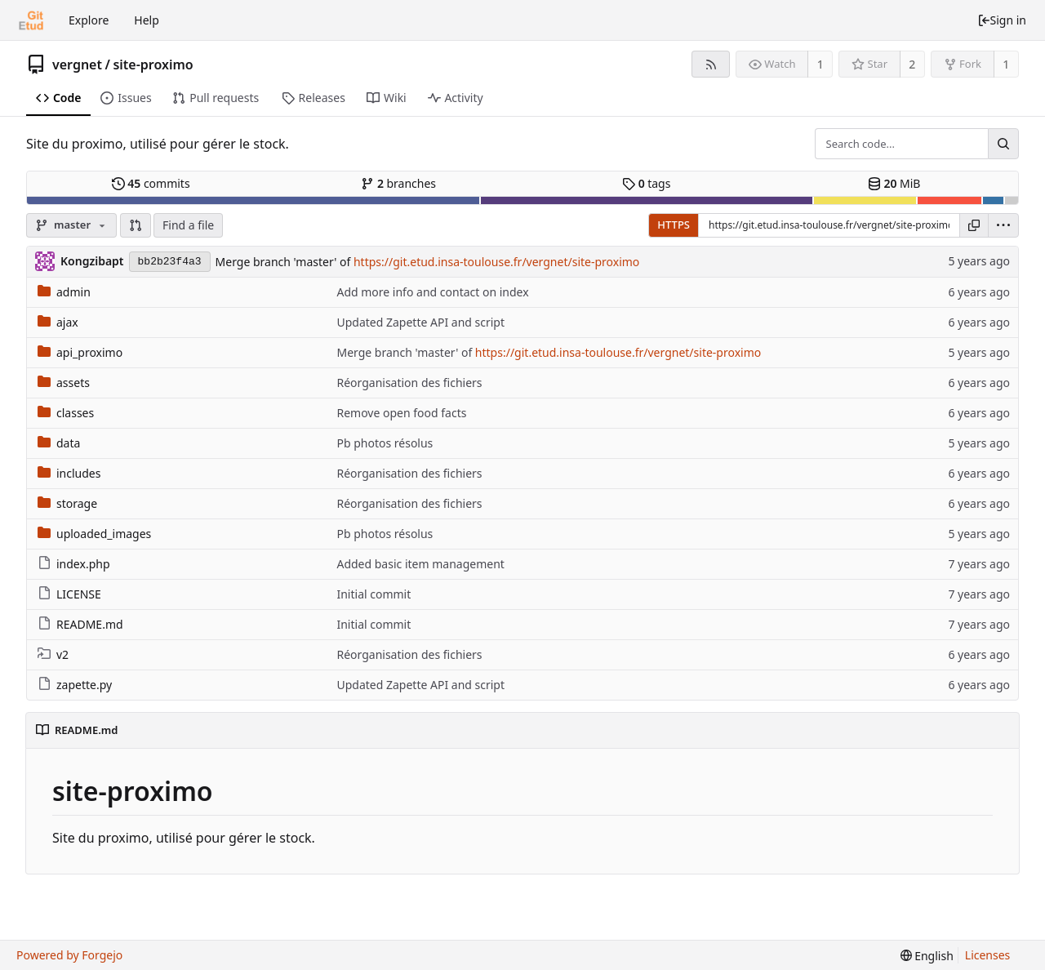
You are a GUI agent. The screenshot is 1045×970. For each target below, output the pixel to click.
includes (69, 473)
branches (398, 183)
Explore (89, 20)
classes (66, 412)
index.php (74, 564)
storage (67, 503)
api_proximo (80, 352)
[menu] (1003, 225)
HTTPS (673, 224)
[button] (135, 225)
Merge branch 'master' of (285, 261)
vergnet (77, 64)
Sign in (1001, 20)
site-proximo (153, 64)
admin (64, 292)
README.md (80, 624)
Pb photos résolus (384, 443)
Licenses (988, 955)
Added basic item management (420, 564)
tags (646, 183)
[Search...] (1003, 143)
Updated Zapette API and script (420, 322)
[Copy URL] (974, 225)
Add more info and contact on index (432, 292)
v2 (53, 654)
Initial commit (373, 594)
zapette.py (75, 684)
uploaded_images (94, 533)
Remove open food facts (401, 412)
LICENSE (69, 594)
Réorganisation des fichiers (409, 382)
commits (151, 183)
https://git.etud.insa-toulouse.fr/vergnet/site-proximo (496, 261)
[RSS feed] (710, 64)
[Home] (31, 20)
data (59, 443)
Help (146, 20)
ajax (58, 322)
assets (64, 382)
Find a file (188, 225)
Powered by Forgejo (69, 955)
